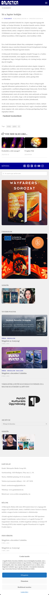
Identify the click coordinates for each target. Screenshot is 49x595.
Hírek (4, 338)
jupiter (14, 126)
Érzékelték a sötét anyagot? (11, 151)
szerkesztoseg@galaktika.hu (16, 485)
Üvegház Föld (29, 151)
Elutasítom (24, 581)
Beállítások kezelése (24, 587)
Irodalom (11, 338)
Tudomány (6, 8)
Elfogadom (24, 575)
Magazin (19, 370)
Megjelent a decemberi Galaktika (14, 373)
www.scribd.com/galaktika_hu (20, 494)
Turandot (8, 18)
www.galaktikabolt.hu (16, 490)
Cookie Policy (24, 592)
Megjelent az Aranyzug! (11, 341)
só (19, 126)
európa (9, 126)
